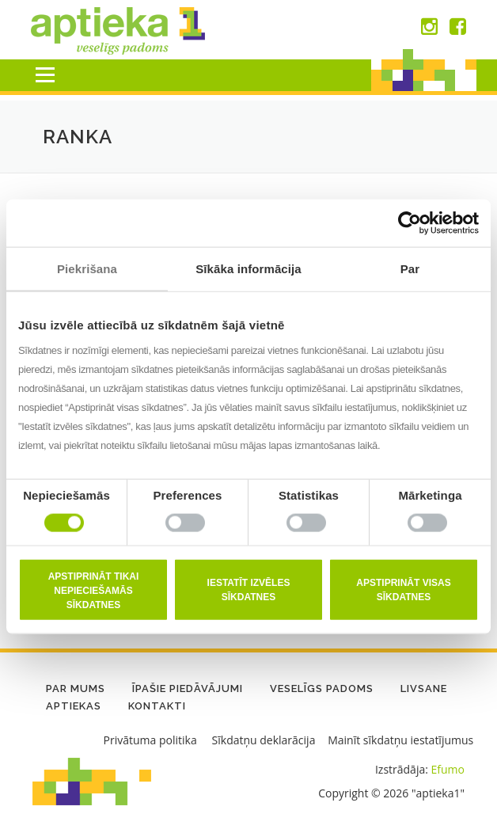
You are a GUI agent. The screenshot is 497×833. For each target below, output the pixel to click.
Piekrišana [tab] (87, 269)
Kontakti (157, 706)
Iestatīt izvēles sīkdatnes (248, 589)
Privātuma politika (150, 739)
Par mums (75, 688)
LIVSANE (423, 688)
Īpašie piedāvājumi (187, 688)
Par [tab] (410, 269)
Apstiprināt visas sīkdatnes (403, 589)
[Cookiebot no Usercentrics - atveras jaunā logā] (409, 223)
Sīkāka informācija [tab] (248, 269)
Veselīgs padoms (322, 688)
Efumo (448, 769)
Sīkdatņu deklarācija (264, 739)
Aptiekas (73, 706)
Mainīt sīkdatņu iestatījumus (400, 739)
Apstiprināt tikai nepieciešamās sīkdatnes (93, 590)
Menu (45, 75)
